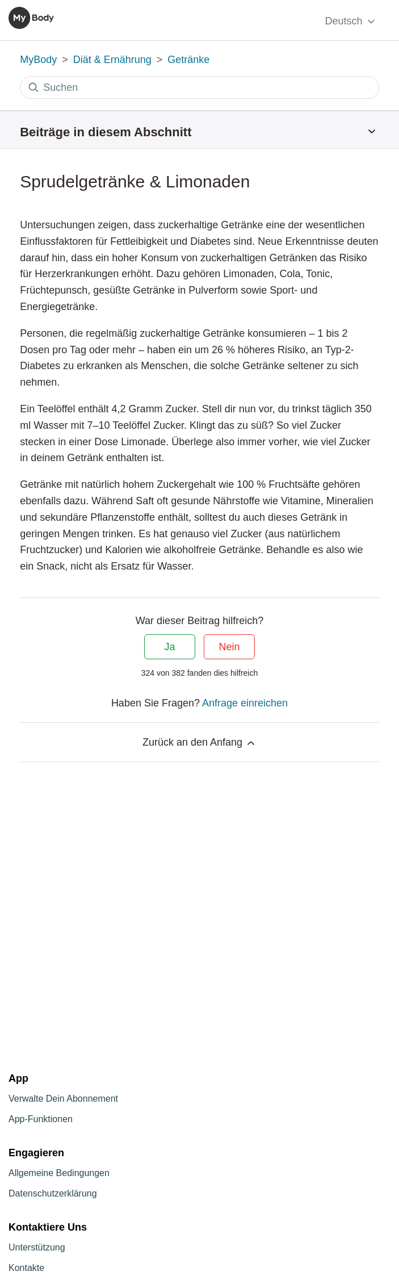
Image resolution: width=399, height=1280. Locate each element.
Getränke (188, 59)
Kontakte (26, 1268)
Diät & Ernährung (112, 59)
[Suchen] (199, 87)
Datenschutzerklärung (53, 1193)
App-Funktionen (41, 1119)
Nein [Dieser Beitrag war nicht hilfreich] (229, 646)
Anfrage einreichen (245, 703)
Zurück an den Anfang (199, 742)
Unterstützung (37, 1247)
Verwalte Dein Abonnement (63, 1098)
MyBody (38, 59)
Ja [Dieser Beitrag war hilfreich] (169, 646)
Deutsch (350, 21)
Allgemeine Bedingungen (59, 1173)
